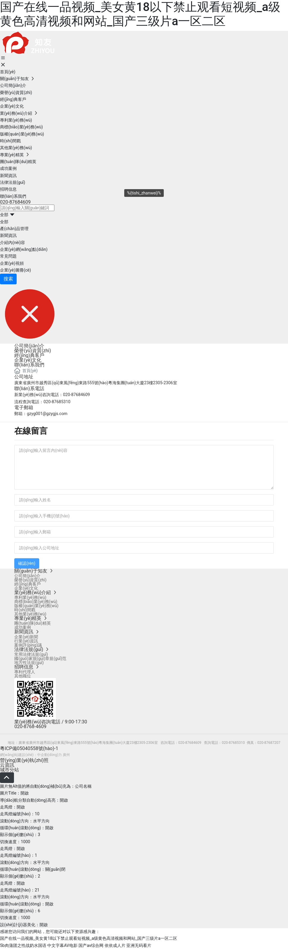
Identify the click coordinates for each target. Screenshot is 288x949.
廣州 (66, 755)
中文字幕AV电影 (62, 945)
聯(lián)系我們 (29, 365)
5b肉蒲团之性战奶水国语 (23, 945)
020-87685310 (56, 401)
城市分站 (9, 770)
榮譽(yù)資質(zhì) (32, 350)
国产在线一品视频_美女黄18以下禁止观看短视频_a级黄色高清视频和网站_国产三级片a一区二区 (140, 14)
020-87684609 (15, 202)
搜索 (8, 279)
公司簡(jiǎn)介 (29, 346)
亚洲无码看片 (138, 945)
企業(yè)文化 (27, 360)
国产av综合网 (90, 945)
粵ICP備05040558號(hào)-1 (29, 748)
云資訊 (7, 765)
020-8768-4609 (30, 726)
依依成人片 (115, 945)
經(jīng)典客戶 (29, 355)
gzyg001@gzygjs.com (47, 413)
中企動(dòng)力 (49, 755)
